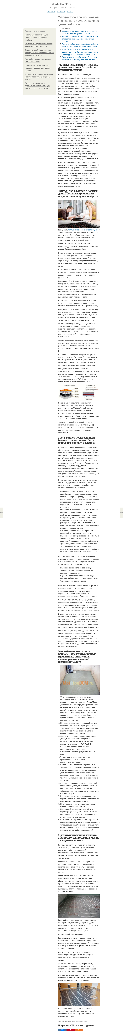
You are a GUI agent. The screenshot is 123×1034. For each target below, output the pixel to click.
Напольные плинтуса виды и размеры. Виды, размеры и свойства (36, 37)
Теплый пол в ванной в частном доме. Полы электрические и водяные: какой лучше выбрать (80, 38)
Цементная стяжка (70, 1021)
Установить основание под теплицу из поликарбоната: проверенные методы (39, 76)
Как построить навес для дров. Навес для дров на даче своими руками (38, 67)
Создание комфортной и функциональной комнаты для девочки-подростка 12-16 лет (37, 85)
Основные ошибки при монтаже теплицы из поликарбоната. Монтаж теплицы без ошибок (39, 52)
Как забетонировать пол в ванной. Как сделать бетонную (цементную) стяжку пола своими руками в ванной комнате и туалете (80, 51)
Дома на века (61, 4)
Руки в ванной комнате (82, 1021)
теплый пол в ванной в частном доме (83, 230)
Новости (61, 11)
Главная (51, 11)
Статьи (70, 11)
